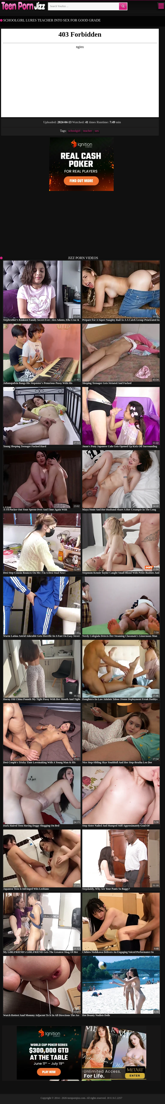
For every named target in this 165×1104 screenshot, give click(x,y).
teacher (87, 130)
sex (97, 130)
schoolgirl (74, 130)
